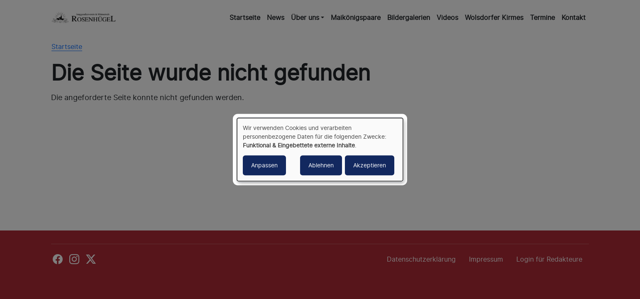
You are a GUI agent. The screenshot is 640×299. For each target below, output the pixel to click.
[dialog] (320, 149)
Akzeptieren (369, 165)
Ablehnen (321, 165)
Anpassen (264, 165)
